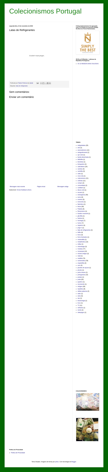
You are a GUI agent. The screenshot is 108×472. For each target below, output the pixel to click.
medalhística (81, 242)
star (79, 298)
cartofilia (80, 171)
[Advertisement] (39, 167)
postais (80, 277)
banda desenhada (83, 157)
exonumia (81, 202)
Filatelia (80, 209)
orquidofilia (81, 263)
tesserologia (81, 300)
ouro (79, 265)
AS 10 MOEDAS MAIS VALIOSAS (88, 63)
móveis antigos (82, 253)
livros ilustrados (82, 237)
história (80, 218)
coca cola (80, 176)
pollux (57, 462)
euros (79, 197)
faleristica (80, 204)
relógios (80, 286)
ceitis (79, 173)
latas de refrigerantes (22, 86)
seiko (79, 293)
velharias (80, 308)
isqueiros (80, 225)
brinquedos (81, 164)
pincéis (80, 270)
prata (79, 279)
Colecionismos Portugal (45, 11)
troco (79, 303)
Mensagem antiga (62, 186)
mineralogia (81, 246)
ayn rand (80, 155)
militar (79, 244)
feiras (79, 206)
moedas (80, 249)
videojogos (81, 312)
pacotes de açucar (83, 267)
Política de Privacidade (18, 453)
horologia (80, 220)
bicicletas (80, 162)
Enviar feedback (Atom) (24, 190)
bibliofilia (80, 159)
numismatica (81, 260)
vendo (79, 310)
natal (79, 256)
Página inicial (41, 186)
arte (79, 147)
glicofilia (80, 216)
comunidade (81, 185)
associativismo (82, 150)
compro (80, 183)
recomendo (81, 284)
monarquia (81, 251)
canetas (80, 169)
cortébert (80, 188)
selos (79, 296)
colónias (80, 180)
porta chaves (81, 272)
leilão (79, 232)
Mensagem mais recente (17, 186)
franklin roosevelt (83, 213)
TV (78, 305)
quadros (80, 282)
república (80, 289)
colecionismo (81, 178)
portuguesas (81, 275)
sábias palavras (82, 291)
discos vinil (81, 190)
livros (79, 235)
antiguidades (81, 145)
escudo (80, 192)
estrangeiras (81, 195)
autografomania (82, 152)
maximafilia (81, 239)
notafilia (80, 258)
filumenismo (81, 211)
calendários (81, 166)
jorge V (80, 228)
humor (79, 223)
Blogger (73, 462)
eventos (80, 199)
